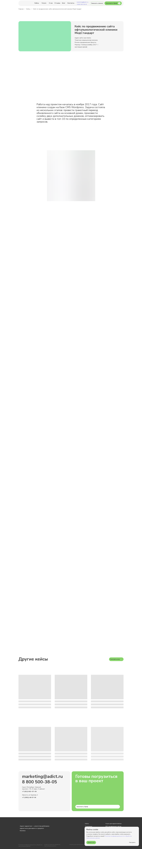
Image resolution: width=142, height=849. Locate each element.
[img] (26, 3)
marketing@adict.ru (42, 776)
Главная (21, 9)
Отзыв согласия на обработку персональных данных (52, 845)
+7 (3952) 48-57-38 (29, 797)
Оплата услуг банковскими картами (78, 844)
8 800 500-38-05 (39, 782)
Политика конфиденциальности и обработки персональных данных (30, 845)
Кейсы (28, 9)
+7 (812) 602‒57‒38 (29, 791)
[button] (97, 3)
